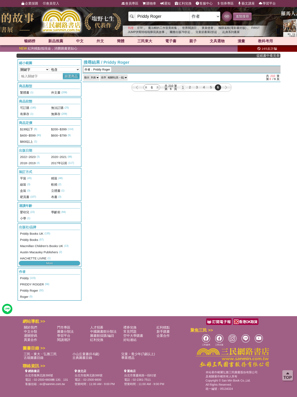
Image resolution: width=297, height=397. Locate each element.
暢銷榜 (29, 41)
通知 (165, 3)
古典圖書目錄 (82, 357)
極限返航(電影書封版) (232, 27)
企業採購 (29, 3)
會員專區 (129, 3)
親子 (193, 41)
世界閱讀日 (189, 27)
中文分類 (30, 331)
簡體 (120, 41)
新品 (55, 41)
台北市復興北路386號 (39, 375)
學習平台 (267, 3)
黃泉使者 (207, 27)
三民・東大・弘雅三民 (40, 354)
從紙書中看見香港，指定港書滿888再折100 (271, 55)
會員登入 (50, 3)
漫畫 (241, 41)
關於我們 (30, 327)
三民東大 (144, 41)
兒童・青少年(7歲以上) (138, 354)
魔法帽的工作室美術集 (162, 27)
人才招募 (96, 327)
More (49, 263)
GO (226, 16)
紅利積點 (163, 327)
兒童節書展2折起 (206, 32)
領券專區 (225, 3)
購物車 (149, 3)
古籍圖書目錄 (34, 357)
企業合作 (163, 335)
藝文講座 (246, 3)
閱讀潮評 (63, 340)
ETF (140, 27)
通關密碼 (30, 335)
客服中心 (204, 3)
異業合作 (30, 340)
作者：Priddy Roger (97, 69)
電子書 (170, 41)
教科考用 (265, 41)
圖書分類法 (65, 331)
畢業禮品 (127, 357)
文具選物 (217, 41)
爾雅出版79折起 (180, 32)
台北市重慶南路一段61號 (140, 375)
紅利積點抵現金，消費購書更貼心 (48, 48)
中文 (80, 41)
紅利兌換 (183, 3)
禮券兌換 (130, 327)
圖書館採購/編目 (102, 335)
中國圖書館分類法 (103, 331)
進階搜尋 (242, 16)
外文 (100, 41)
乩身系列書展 (231, 32)
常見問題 (130, 331)
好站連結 (130, 340)
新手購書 (163, 331)
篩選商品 (71, 76)
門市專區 (63, 327)
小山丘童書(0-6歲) (85, 354)
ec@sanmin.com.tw (52, 384)
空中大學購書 (133, 335)
